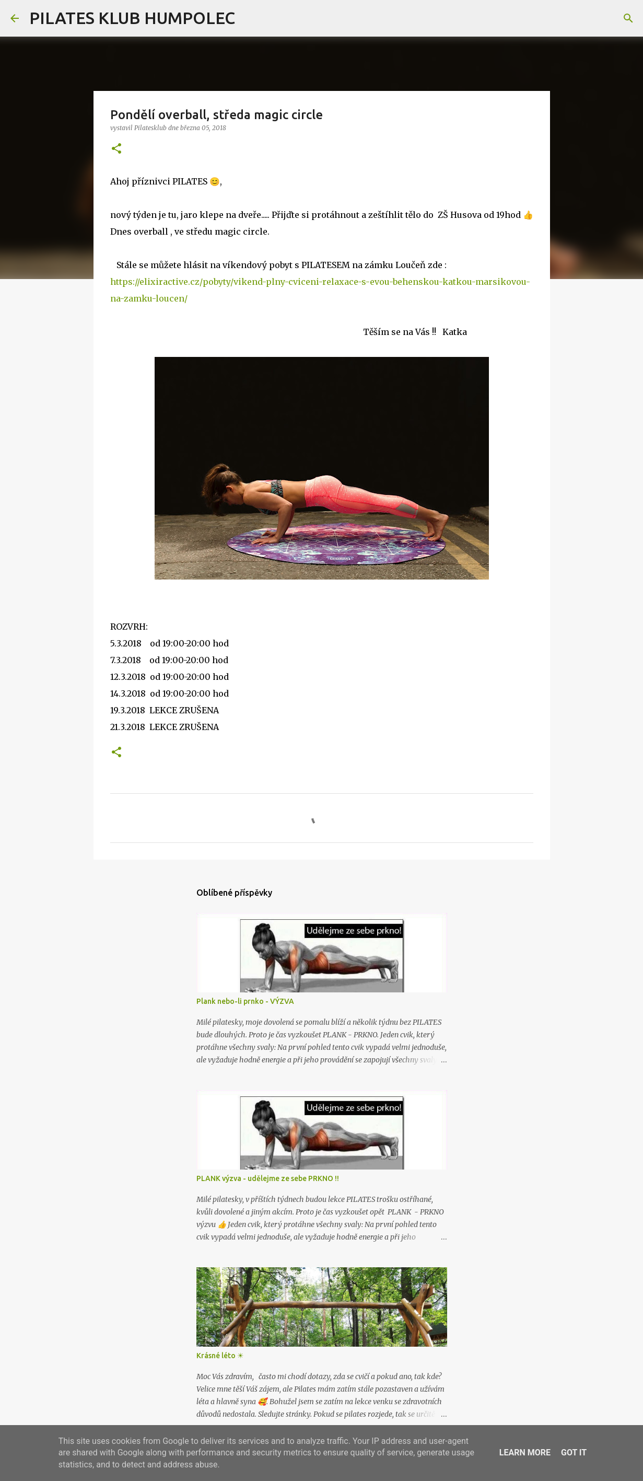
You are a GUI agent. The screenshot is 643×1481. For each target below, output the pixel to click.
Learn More (525, 1452)
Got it (574, 1452)
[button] (116, 149)
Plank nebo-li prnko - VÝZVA (245, 1001)
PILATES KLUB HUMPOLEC (132, 17)
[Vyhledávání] (249, 18)
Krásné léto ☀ (220, 1355)
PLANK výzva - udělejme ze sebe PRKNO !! (267, 1178)
